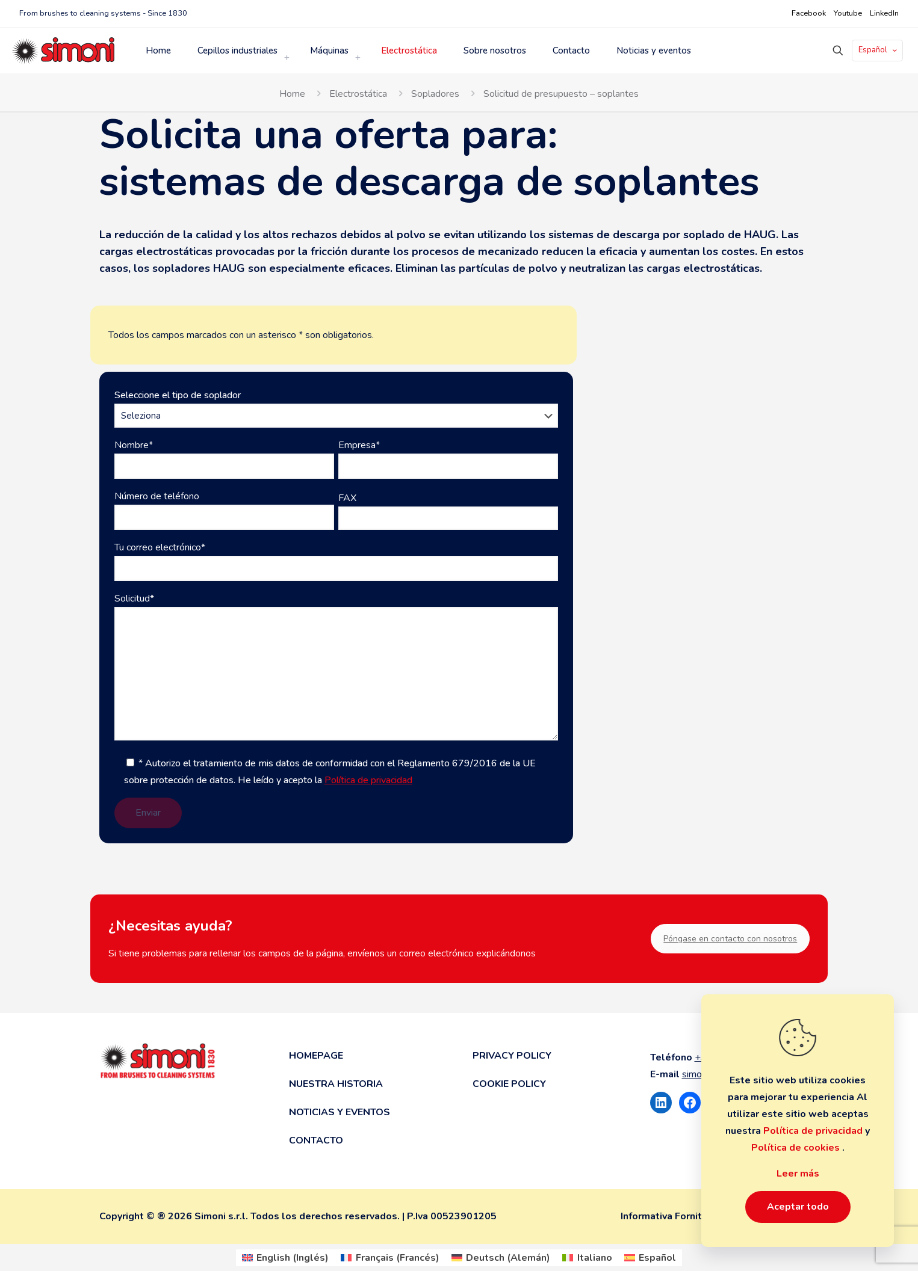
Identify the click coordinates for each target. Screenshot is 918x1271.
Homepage (316, 1055)
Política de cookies (796, 1147)
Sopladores (435, 93)
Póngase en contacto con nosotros (730, 938)
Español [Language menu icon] (878, 50)
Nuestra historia (336, 1084)
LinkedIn (884, 13)
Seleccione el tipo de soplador (336, 408)
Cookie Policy (509, 1084)
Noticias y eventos (339, 1112)
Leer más (798, 1173)
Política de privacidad (368, 780)
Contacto (316, 1140)
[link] (287, 58)
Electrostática (358, 93)
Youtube (848, 13)
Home (292, 93)
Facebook (809, 13)
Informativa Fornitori (667, 1216)
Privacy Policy (512, 1055)
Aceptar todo (798, 1206)
